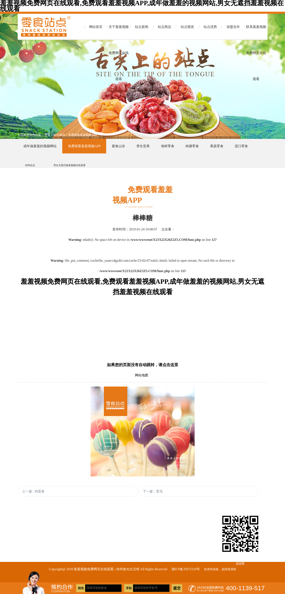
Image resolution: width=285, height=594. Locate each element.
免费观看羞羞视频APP (82, 135)
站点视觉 (187, 27)
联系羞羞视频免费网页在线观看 (256, 32)
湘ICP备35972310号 (185, 569)
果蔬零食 (216, 146)
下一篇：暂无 (153, 491)
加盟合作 (233, 27)
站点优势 (210, 27)
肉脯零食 (192, 146)
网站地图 (141, 375)
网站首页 (95, 27)
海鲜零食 (167, 146)
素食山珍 (118, 146)
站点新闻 (141, 27)
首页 (47, 135)
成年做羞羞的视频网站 (40, 146)
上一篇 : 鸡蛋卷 (33, 491)
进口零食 (241, 146)
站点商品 (164, 27)
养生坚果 (143, 146)
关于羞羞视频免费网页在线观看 (119, 32)
